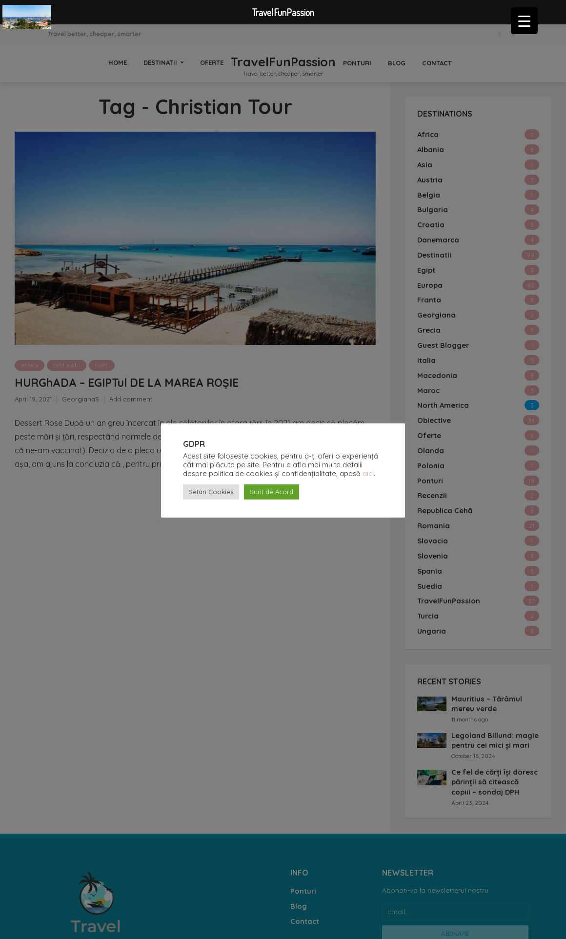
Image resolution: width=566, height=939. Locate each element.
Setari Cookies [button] (211, 492)
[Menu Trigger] (524, 20)
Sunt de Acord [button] (271, 492)
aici (368, 473)
